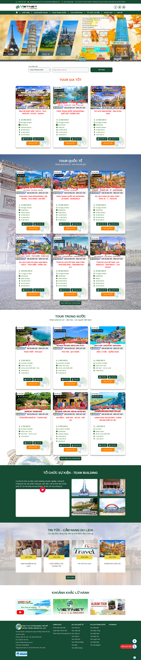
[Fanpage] (115, 7)
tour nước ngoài (41, 12)
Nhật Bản (58, 90)
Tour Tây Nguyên (95, 645)
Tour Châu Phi (76, 639)
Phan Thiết (21, 330)
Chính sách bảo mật (59, 628)
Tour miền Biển (94, 642)
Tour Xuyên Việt (95, 639)
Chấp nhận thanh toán (60, 630)
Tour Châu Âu (96, 175)
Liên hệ (119, 12)
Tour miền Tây (94, 636)
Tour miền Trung (60, 330)
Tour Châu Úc (76, 633)
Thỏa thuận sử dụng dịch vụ (62, 633)
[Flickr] (120, 7)
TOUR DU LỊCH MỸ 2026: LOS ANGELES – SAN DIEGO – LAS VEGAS (108, 264)
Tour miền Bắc (94, 628)
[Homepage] (18, 12)
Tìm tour (101, 70)
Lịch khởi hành (77, 12)
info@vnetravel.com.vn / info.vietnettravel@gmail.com (45, 1)
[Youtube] (124, 7)
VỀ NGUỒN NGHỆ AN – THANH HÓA (33, 418)
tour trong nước (59, 12)
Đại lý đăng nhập (67, 1)
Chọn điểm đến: (33, 66)
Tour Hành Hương (77, 648)
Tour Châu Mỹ (59, 241)
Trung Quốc (22, 90)
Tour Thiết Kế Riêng (78, 642)
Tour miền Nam (97, 396)
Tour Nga (74, 645)
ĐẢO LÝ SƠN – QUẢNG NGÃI (108, 352)
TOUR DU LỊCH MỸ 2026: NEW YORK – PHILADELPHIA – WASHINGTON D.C (70, 264)
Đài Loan (21, 175)
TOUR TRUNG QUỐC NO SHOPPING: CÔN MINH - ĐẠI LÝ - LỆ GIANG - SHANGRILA (33, 113)
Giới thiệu (26, 12)
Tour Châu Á (75, 636)
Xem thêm (28, 557)
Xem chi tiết (33, 143)
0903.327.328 (22, 1)
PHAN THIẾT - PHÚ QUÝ (33, 352)
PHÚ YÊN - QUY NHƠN (70, 352)
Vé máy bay (108, 12)
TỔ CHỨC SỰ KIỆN (93, 12)
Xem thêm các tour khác (70, 303)
